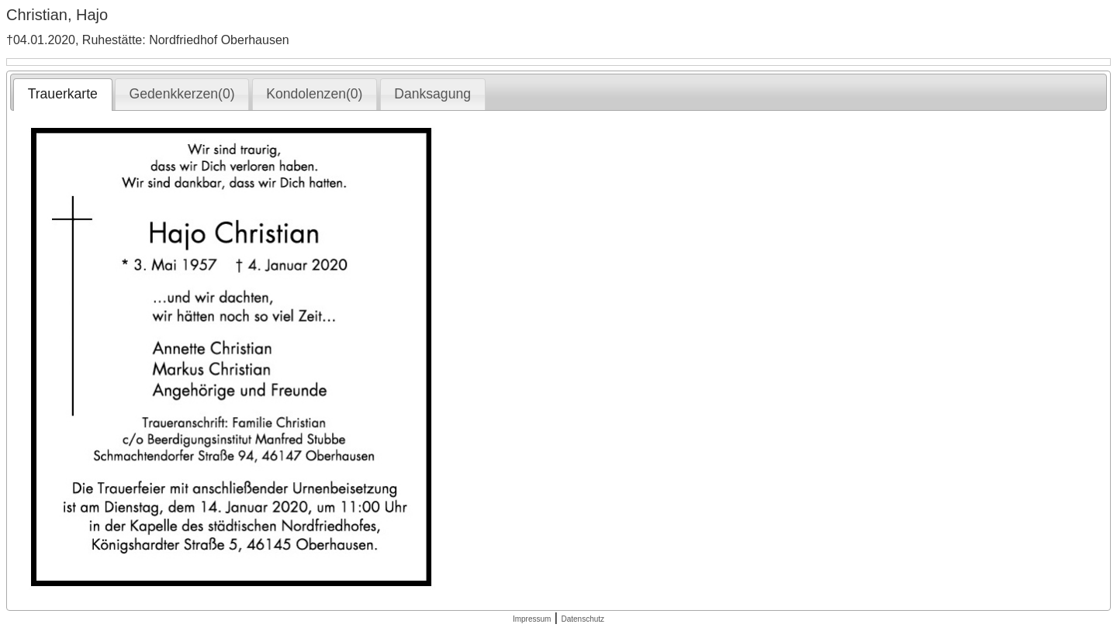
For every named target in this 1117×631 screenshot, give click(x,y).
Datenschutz (582, 619)
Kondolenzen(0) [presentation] (314, 94)
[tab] (62, 94)
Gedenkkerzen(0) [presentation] (182, 94)
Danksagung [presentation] (432, 94)
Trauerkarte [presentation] (63, 94)
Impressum (532, 619)
